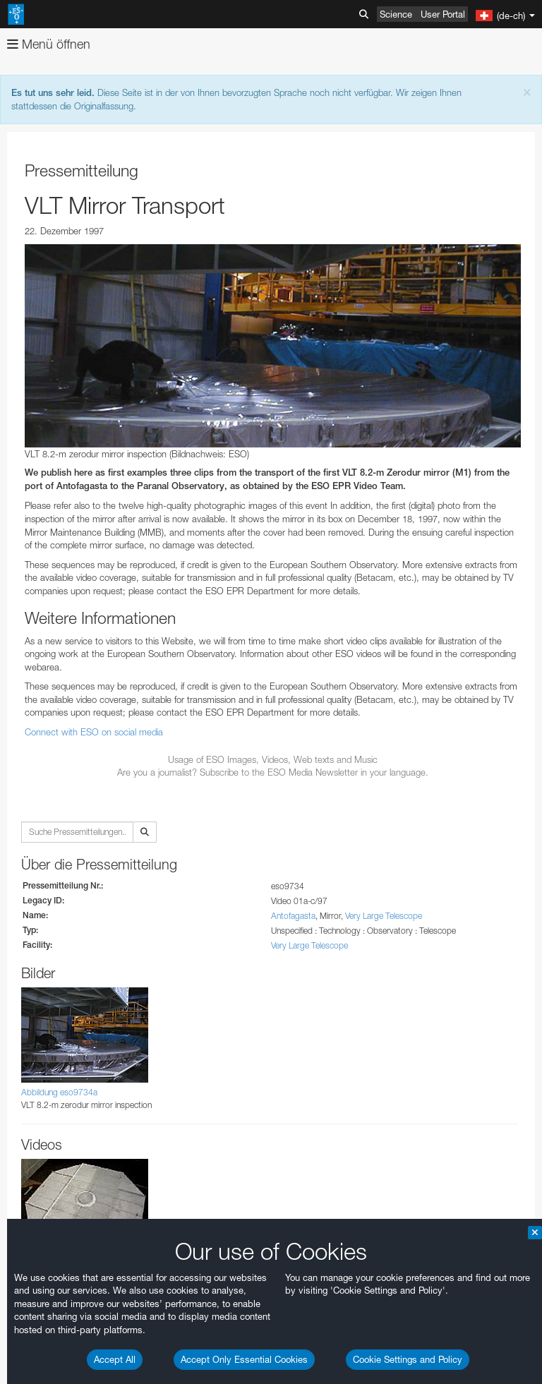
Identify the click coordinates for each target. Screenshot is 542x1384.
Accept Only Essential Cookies (244, 1359)
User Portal (443, 14)
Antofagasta (293, 915)
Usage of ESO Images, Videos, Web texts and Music (273, 759)
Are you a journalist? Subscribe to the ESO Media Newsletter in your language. (272, 772)
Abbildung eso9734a (59, 1092)
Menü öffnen (48, 44)
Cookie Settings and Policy (407, 1359)
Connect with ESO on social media (94, 732)
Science (396, 14)
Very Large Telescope (383, 915)
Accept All (115, 1359)
